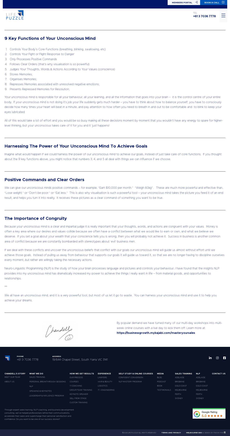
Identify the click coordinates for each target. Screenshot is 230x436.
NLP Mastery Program (130, 382)
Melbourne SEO (194, 433)
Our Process (76, 377)
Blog (159, 377)
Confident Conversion (131, 377)
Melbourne (181, 390)
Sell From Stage (78, 398)
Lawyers (102, 377)
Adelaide (179, 377)
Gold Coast (181, 386)
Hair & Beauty (105, 382)
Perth (178, 394)
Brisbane (179, 382)
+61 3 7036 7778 (204, 16)
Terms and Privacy (171, 433)
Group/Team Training (81, 390)
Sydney (179, 398)
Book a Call (214, 2)
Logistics (102, 386)
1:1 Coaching (76, 386)
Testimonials (164, 390)
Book (159, 386)
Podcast (161, 382)
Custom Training (79, 403)
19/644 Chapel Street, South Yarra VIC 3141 (80, 359)
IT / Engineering (106, 390)
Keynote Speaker (79, 394)
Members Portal (185, 2)
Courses (74, 382)
